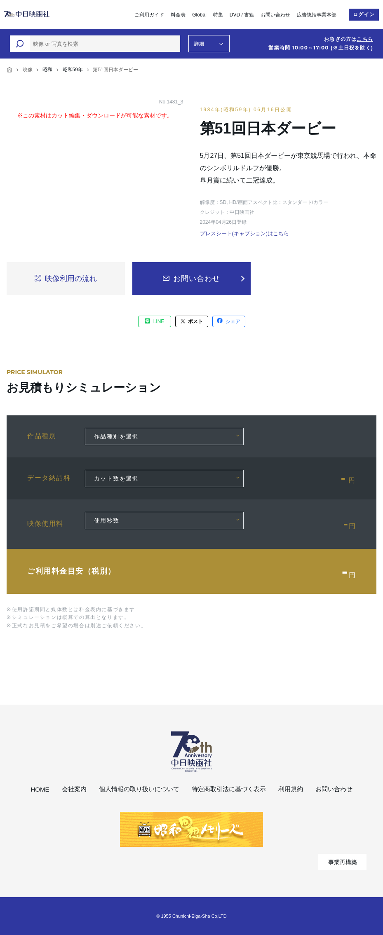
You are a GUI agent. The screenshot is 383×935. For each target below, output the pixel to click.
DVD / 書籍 (242, 15)
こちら (365, 39)
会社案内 (74, 788)
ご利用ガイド (149, 15)
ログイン (364, 14)
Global (199, 15)
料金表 (178, 15)
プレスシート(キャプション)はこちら (244, 233)
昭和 (47, 70)
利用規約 (290, 788)
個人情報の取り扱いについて (139, 788)
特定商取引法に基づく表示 (229, 788)
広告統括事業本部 (316, 15)
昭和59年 (73, 70)
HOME (40, 789)
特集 (218, 15)
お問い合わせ (275, 15)
